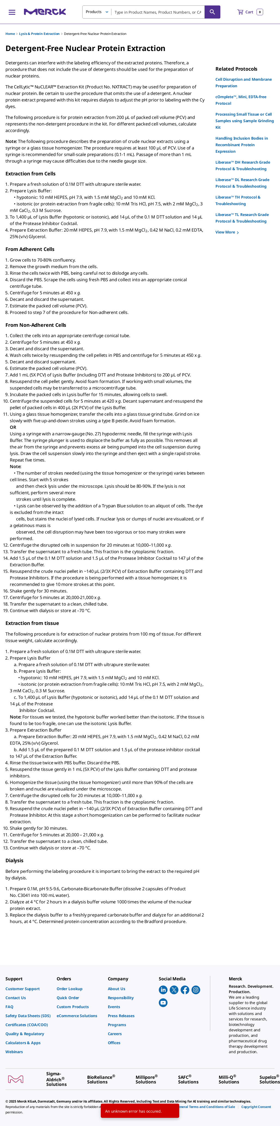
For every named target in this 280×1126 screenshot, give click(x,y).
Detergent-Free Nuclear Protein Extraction (95, 33)
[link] (28, 988)
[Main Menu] (12, 12)
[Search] (212, 12)
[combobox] (151, 12)
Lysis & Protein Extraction (39, 33)
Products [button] (94, 11)
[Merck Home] (45, 12)
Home (10, 33)
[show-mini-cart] (250, 12)
